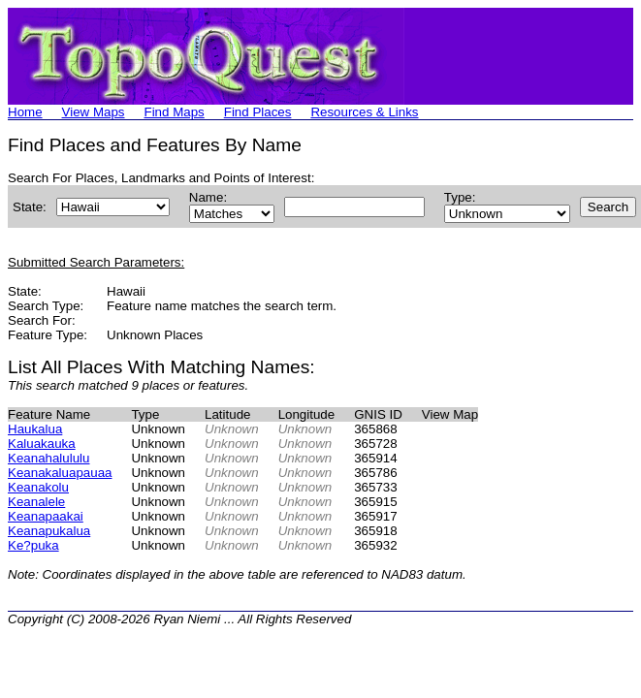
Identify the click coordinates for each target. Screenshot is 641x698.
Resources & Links (364, 112)
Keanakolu (38, 487)
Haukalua (35, 429)
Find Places (258, 112)
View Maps (93, 112)
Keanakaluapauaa (60, 472)
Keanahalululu (49, 458)
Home (25, 112)
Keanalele (36, 501)
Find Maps (174, 112)
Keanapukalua (49, 531)
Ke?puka (33, 545)
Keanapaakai (45, 516)
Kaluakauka (42, 443)
